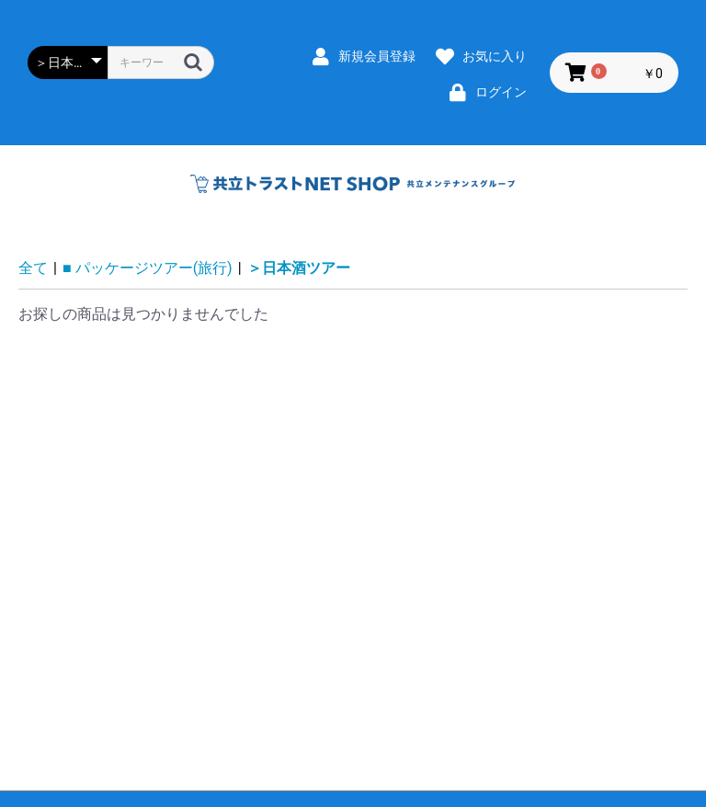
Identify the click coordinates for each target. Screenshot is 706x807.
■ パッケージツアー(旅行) (148, 268)
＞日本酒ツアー (298, 268)
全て (33, 268)
